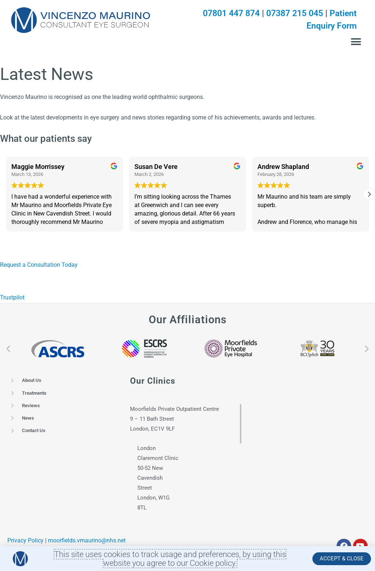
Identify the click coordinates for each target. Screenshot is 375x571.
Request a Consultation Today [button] (39, 266)
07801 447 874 (224, 13)
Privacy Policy (25, 542)
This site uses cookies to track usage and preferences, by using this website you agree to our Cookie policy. (170, 558)
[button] (356, 41)
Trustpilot (12, 299)
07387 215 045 (291, 13)
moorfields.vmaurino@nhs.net (87, 542)
